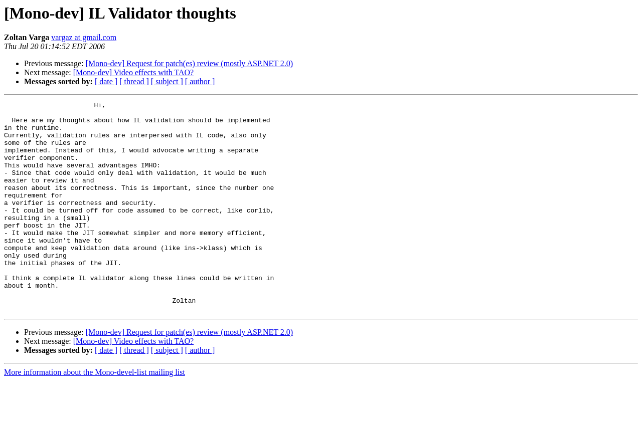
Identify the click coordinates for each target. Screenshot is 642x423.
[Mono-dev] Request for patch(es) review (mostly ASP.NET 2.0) (189, 63)
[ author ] (200, 81)
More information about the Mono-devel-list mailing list (94, 414)
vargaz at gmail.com (83, 37)
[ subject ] (167, 81)
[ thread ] (134, 81)
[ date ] (106, 81)
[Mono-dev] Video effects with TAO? (133, 72)
